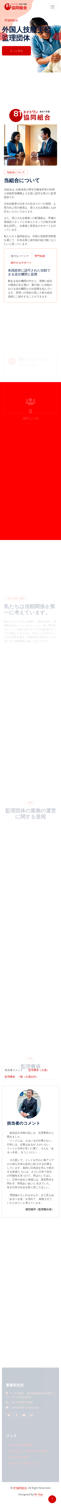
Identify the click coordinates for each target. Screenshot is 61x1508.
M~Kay (38, 1494)
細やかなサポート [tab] (21, 262)
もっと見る (16, 51)
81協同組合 (20, 1488)
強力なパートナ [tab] (20, 256)
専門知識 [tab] (39, 256)
